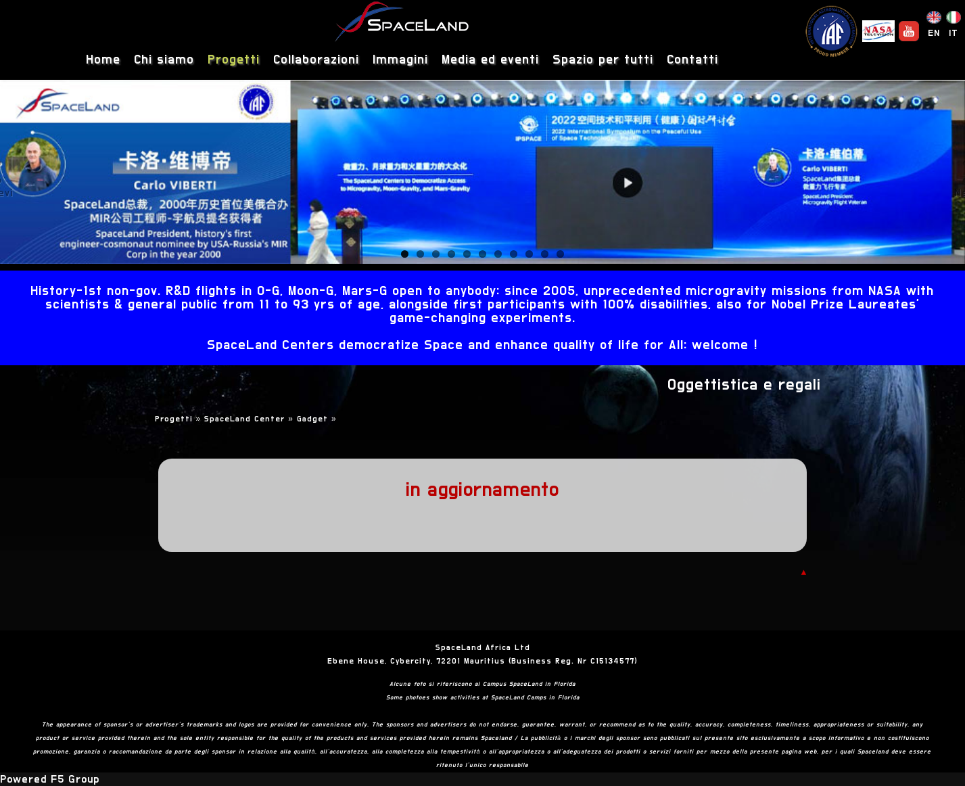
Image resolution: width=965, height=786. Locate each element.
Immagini (400, 59)
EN (934, 33)
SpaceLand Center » (250, 419)
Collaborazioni (316, 59)
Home (103, 59)
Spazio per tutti (602, 59)
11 (560, 254)
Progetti (234, 59)
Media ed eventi (490, 59)
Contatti (692, 59)
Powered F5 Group (49, 779)
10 (544, 254)
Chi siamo (164, 59)
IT (953, 33)
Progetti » (180, 419)
